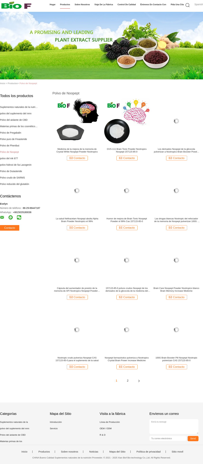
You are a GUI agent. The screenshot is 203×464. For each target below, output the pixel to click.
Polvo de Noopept (28, 83)
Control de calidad (127, 4)
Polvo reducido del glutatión (14, 184)
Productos (65, 4)
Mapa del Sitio (117, 451)
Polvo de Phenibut (9, 145)
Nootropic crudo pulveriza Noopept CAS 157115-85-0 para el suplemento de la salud (76, 359)
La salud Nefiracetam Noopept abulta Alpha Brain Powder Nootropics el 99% (77, 220)
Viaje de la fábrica (103, 4)
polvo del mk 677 (9, 158)
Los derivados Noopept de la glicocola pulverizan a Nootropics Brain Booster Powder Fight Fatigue (176, 150)
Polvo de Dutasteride (11, 171)
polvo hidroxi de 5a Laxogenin (15, 164)
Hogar (52, 4)
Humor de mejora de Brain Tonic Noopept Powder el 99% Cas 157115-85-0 (127, 220)
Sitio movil (177, 451)
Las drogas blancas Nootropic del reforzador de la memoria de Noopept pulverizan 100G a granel (176, 220)
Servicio (54, 428)
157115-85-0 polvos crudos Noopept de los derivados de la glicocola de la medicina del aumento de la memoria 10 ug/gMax (127, 289)
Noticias (93, 451)
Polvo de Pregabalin (10, 132)
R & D (103, 435)
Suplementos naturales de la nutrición (19, 107)
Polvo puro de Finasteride (13, 139)
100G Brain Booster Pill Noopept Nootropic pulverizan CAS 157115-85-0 (176, 359)
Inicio (24, 451)
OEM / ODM (106, 428)
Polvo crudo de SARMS (12, 177)
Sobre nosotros (82, 4)
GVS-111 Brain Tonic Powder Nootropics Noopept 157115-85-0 (127, 150)
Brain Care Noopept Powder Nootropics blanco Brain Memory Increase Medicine (176, 289)
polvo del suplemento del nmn (15, 113)
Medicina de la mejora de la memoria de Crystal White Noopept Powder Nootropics (77, 150)
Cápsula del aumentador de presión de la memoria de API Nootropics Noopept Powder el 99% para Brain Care (77, 289)
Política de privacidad (149, 451)
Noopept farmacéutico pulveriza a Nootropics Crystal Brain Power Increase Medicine (127, 359)
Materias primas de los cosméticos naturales (19, 126)
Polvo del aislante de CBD (14, 120)
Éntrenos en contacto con (153, 4)
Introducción (56, 422)
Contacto (9, 227)
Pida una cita (177, 4)
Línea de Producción (110, 422)
